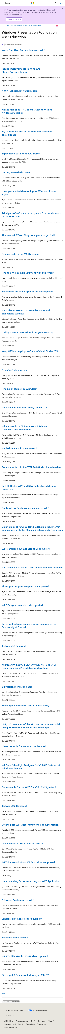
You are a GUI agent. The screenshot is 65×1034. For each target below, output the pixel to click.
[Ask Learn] (57, 26)
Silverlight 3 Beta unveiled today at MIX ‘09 (25, 975)
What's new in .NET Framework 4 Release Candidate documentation (24, 428)
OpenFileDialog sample (14, 370)
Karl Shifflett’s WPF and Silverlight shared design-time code (29, 487)
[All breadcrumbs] (4, 26)
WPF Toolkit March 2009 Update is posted (25, 956)
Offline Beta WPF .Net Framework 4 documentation (30, 824)
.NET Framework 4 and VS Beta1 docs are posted (28, 862)
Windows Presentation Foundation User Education (24, 26)
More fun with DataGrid (15, 937)
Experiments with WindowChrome (21, 153)
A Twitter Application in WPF (18, 899)
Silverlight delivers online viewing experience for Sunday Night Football (29, 625)
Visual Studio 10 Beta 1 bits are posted (23, 843)
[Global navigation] (2, 3)
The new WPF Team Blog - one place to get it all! (28, 235)
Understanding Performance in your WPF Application (31, 881)
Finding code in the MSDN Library (20, 253)
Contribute (41, 1021)
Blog (31, 1021)
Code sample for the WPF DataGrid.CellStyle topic (29, 787)
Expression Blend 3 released (17, 686)
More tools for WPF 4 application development (28, 291)
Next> (4, 993)
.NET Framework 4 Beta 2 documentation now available (32, 567)
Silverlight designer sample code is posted (25, 586)
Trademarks (41, 1024)
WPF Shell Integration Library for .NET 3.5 (25, 407)
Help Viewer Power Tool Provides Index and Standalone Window (26, 312)
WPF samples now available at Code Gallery (26, 548)
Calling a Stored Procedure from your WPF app (27, 332)
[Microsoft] (32, 3)
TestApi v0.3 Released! (14, 646)
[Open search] (55, 3)
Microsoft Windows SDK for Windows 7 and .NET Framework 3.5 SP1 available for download (29, 666)
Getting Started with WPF (16, 172)
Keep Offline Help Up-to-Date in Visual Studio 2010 (30, 351)
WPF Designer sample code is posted (22, 605)
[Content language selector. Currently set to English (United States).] (14, 1010)
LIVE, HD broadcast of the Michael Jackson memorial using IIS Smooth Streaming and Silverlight (31, 726)
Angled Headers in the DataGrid (19, 448)
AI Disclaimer (8, 1021)
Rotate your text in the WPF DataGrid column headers (31, 467)
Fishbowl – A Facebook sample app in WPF (25, 508)
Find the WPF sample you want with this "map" (28, 272)
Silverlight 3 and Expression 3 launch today (25, 705)
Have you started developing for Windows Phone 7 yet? (29, 192)
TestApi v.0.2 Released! (14, 805)
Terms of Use (30, 1024)
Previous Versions (22, 1021)
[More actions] (61, 26)
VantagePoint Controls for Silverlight (22, 918)
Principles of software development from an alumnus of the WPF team (31, 214)
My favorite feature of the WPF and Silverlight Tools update (27, 133)
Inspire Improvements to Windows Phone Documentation (21, 70)
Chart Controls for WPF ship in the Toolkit (25, 746)
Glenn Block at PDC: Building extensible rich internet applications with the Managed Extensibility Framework (32, 528)
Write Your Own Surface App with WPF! (24, 50)
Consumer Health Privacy (13, 1024)
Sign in (61, 3)
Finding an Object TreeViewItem (19, 388)
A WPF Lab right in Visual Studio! (20, 90)
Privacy (50, 1021)
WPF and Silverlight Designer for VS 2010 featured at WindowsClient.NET (31, 766)
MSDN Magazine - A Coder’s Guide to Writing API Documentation (27, 111)
